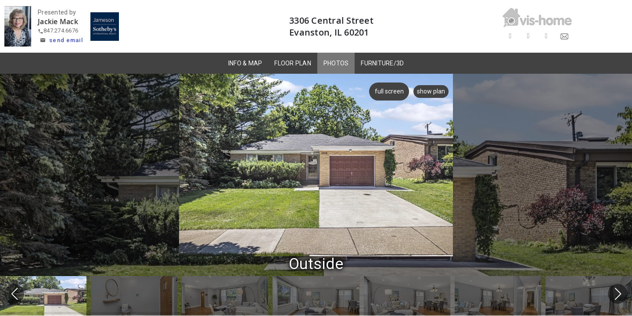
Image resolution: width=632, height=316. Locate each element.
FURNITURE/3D (382, 63)
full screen (387, 91)
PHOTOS (336, 63)
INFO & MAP (245, 63)
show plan (431, 91)
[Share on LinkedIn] (546, 36)
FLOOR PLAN (292, 63)
